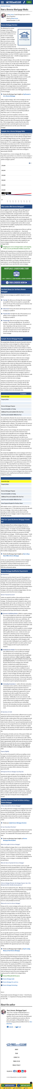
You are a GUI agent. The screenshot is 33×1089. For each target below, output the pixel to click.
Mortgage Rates (8, 1085)
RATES (29, 2)
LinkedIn (11, 1027)
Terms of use (16, 1061)
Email (19, 1027)
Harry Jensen (11, 14)
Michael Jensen (14, 18)
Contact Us (16, 1057)
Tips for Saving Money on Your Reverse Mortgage (16, 949)
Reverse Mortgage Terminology (10, 985)
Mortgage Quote (24, 1085)
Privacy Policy (16, 1065)
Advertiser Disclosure (5, 6)
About (16, 1049)
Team (16, 1053)
